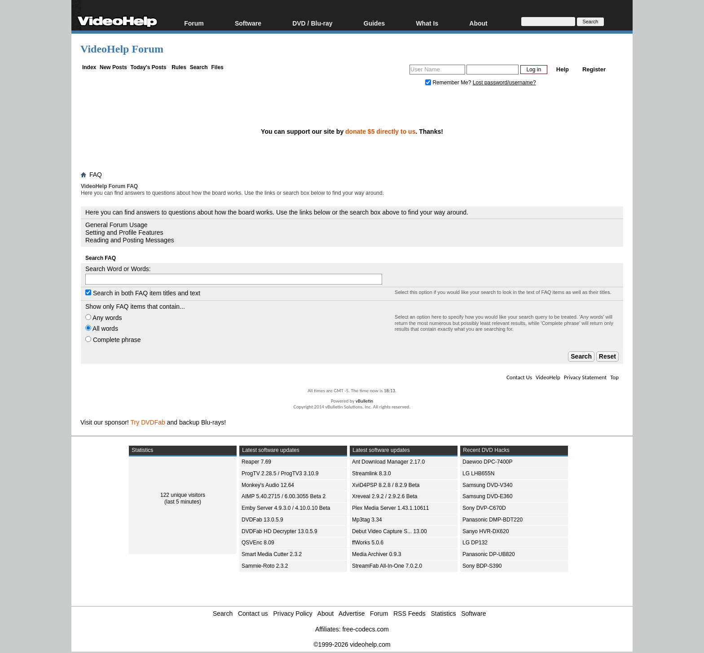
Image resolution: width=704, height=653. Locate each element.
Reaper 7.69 (256, 462)
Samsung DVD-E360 (487, 496)
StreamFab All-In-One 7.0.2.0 (387, 566)
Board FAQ (99, 201)
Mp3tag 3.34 (367, 520)
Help (562, 69)
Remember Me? (449, 82)
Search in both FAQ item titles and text (142, 293)
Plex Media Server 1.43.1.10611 (390, 508)
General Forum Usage (116, 224)
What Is (427, 23)
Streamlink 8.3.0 (371, 473)
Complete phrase (113, 339)
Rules (179, 67)
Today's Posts (148, 67)
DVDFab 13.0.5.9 (262, 520)
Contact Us (519, 377)
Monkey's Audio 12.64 (268, 485)
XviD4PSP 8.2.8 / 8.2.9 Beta (386, 485)
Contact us (253, 613)
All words (101, 328)
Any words (103, 317)
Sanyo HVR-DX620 (485, 531)
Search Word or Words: (118, 268)
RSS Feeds (409, 613)
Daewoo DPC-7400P (487, 462)
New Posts (113, 67)
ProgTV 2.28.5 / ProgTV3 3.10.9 (280, 473)
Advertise (352, 613)
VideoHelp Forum (121, 49)
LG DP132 (475, 542)
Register (594, 69)
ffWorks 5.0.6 (367, 542)
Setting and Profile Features (124, 232)
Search (199, 67)
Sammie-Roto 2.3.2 (265, 566)
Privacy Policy (292, 613)
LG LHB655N (478, 473)
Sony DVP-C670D (484, 508)
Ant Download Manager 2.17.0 (388, 462)
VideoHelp (548, 377)
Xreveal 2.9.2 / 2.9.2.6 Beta (384, 496)
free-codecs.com (365, 629)
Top (614, 377)
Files (217, 67)
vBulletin (364, 401)
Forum (194, 23)
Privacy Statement (585, 377)
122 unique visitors (182, 495)
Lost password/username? (504, 82)
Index (89, 67)
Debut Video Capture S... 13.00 (389, 531)
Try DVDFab (148, 422)
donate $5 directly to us (380, 131)
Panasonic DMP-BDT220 (492, 520)
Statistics (443, 613)
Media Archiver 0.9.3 (376, 554)
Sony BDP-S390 (482, 566)
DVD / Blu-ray (312, 23)
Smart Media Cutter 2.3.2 (272, 554)
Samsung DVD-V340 (487, 485)
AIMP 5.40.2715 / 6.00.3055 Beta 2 (284, 496)
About (478, 23)
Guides (374, 23)
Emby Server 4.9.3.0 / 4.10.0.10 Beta (286, 508)
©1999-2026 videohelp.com (351, 644)
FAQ (95, 174)
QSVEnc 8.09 (258, 542)
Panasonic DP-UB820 (488, 554)
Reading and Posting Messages (129, 240)
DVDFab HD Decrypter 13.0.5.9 (279, 531)
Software (248, 23)
